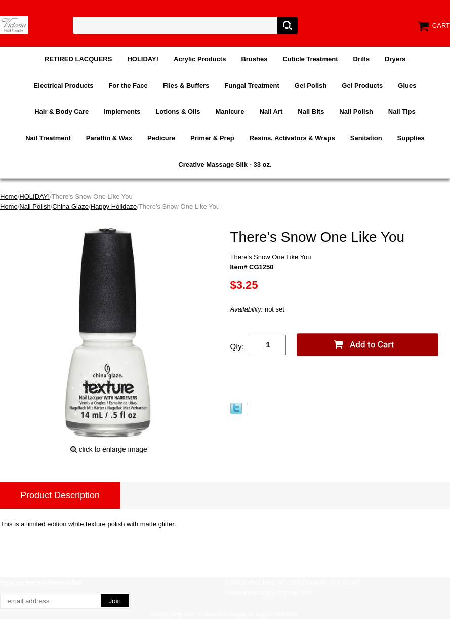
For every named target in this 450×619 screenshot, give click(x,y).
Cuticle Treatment (310, 59)
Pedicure (161, 138)
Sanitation (366, 138)
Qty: (237, 346)
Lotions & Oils (177, 111)
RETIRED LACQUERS (78, 59)
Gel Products (362, 85)
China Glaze (70, 206)
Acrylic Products (200, 59)
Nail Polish (356, 111)
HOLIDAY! (142, 59)
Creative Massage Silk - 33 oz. (224, 164)
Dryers (395, 59)
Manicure (230, 111)
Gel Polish (311, 85)
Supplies (411, 138)
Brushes (254, 59)
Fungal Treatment (251, 85)
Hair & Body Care (61, 111)
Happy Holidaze (114, 206)
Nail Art (271, 111)
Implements (122, 111)
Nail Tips (402, 111)
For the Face (127, 85)
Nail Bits (311, 111)
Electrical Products (64, 85)
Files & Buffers (186, 85)
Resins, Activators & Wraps (292, 138)
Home (9, 196)
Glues (407, 85)
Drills (361, 59)
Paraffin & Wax (109, 138)
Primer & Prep (212, 138)
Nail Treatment (48, 138)
